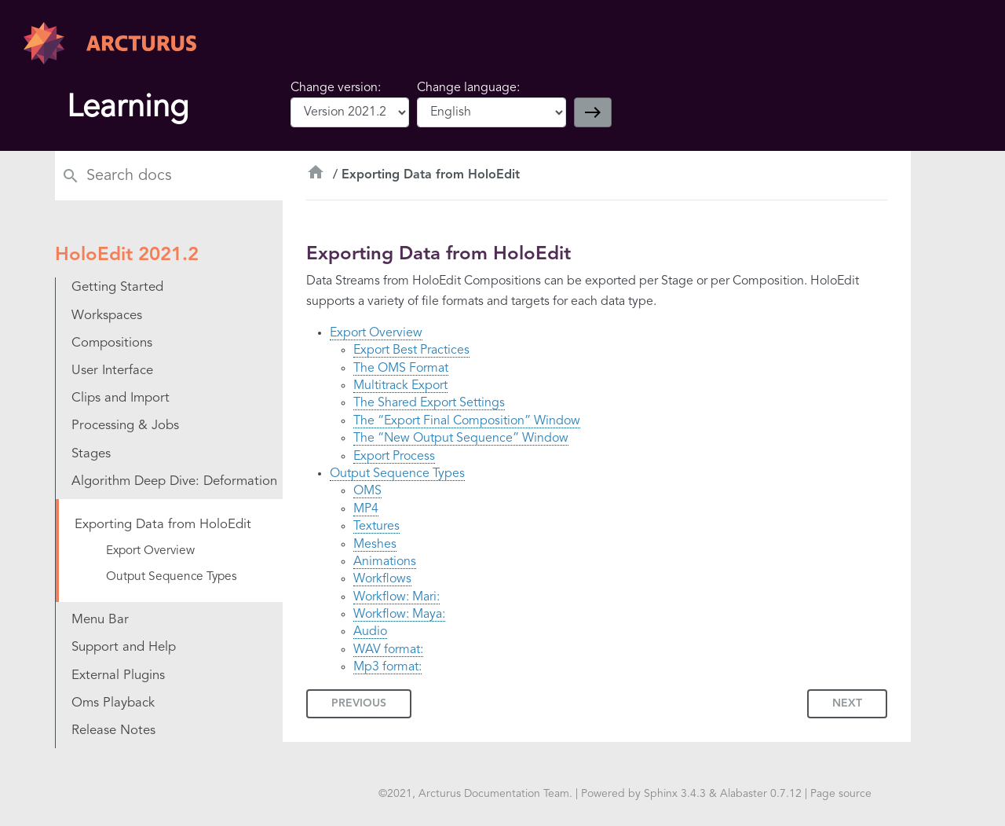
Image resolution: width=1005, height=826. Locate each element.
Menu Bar (100, 619)
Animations (384, 562)
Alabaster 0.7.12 (761, 793)
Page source (841, 793)
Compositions (111, 343)
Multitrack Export (400, 386)
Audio (370, 632)
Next (847, 703)
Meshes (375, 544)
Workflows (382, 579)
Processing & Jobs (125, 425)
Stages (91, 454)
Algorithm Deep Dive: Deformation (174, 481)
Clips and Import (120, 398)
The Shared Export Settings (429, 403)
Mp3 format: (387, 667)
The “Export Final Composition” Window (466, 421)
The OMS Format (400, 368)
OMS (367, 491)
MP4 (365, 509)
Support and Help (123, 647)
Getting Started (117, 287)
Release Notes (113, 730)
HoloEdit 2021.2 (127, 255)
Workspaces (106, 315)
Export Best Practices (411, 350)
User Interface (112, 370)
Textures (376, 526)
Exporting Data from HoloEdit (163, 524)
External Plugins (118, 675)
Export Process (394, 456)
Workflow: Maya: (399, 614)
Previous (358, 703)
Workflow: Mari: (396, 597)
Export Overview (376, 333)
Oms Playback (113, 703)
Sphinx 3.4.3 (675, 793)
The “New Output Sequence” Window (460, 438)
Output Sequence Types (397, 474)
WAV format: (388, 650)
